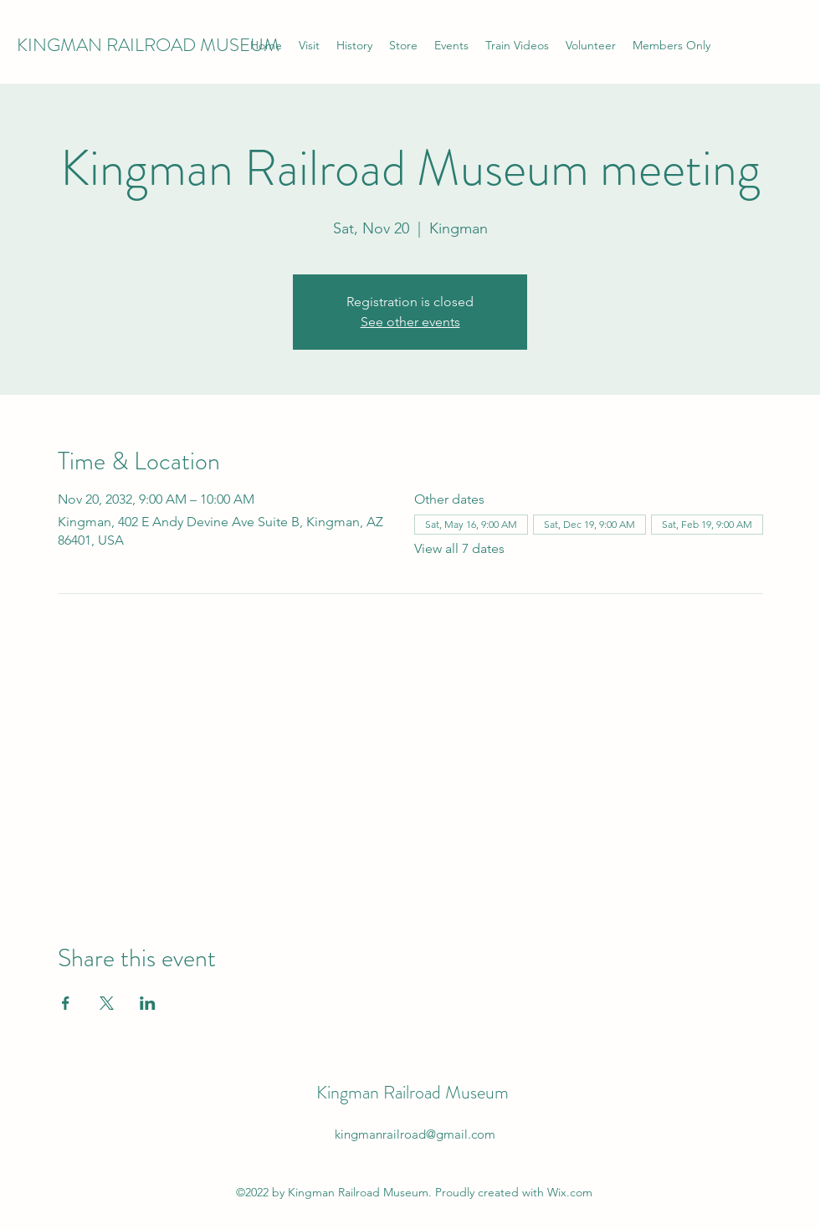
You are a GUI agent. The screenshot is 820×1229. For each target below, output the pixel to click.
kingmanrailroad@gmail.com (415, 1134)
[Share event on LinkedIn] (148, 1003)
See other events (410, 322)
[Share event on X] (107, 1003)
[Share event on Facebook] (66, 1003)
